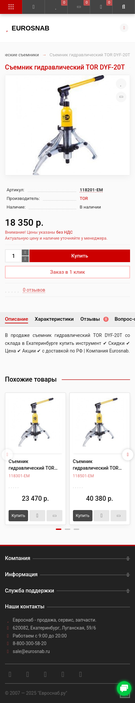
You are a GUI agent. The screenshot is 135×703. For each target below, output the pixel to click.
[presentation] (7, 454)
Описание (16, 319)
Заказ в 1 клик (67, 272)
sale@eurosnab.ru (31, 651)
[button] (58, 529)
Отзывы (94, 319)
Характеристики (54, 319)
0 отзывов (34, 290)
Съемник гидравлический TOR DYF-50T (95, 465)
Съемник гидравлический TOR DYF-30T (31, 465)
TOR (84, 198)
